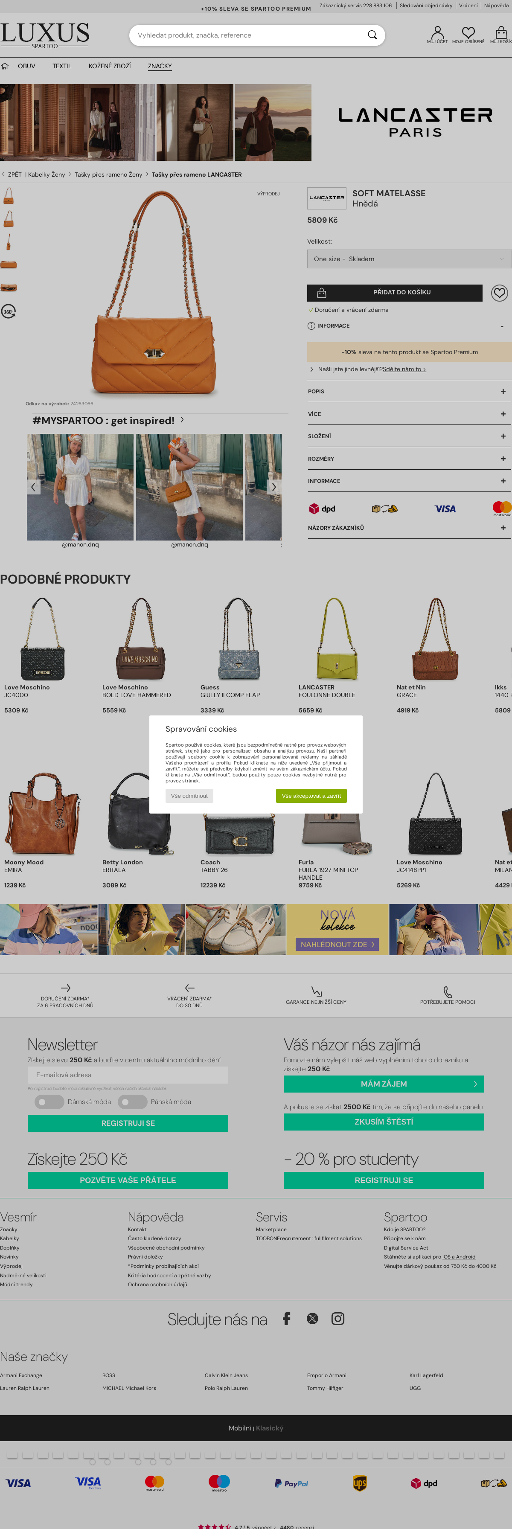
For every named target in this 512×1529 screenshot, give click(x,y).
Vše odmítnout (189, 796)
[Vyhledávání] (372, 35)
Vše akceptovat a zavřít (311, 796)
